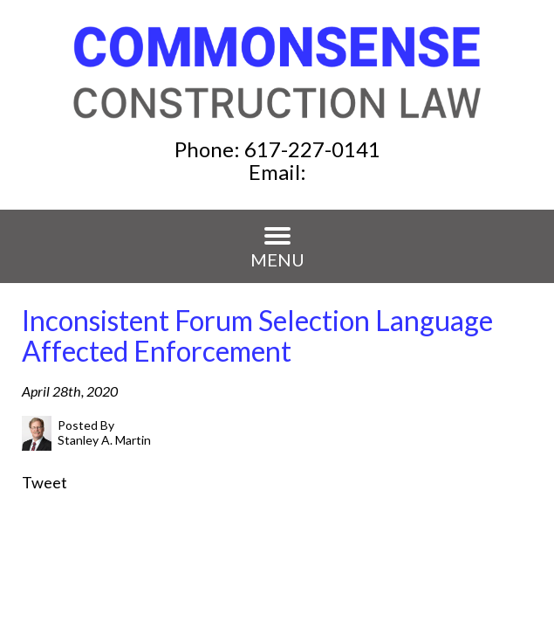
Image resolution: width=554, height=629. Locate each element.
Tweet (44, 482)
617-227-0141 (312, 149)
